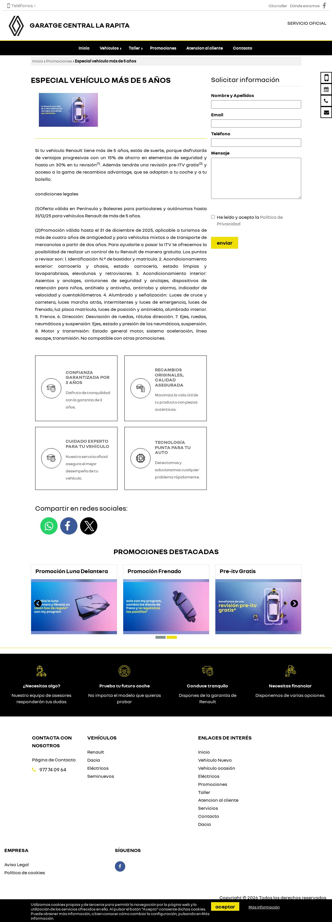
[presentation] (38, 604)
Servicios (208, 808)
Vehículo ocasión (216, 768)
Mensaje (220, 153)
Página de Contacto (54, 760)
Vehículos (109, 47)
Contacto (242, 47)
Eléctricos (98, 768)
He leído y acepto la (250, 220)
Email (217, 114)
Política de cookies (24, 872)
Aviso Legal (16, 864)
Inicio (84, 47)
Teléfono (220, 133)
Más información (264, 907)
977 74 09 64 (52, 770)
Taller (134, 47)
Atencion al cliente (204, 47)
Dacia (93, 760)
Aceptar (225, 906)
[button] (160, 637)
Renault (95, 752)
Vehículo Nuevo (215, 760)
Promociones (163, 47)
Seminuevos (100, 776)
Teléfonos (20, 5)
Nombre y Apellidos (232, 95)
